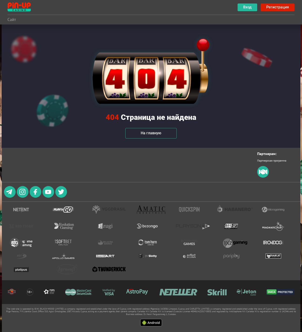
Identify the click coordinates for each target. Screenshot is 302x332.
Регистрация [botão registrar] (277, 7)
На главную (151, 133)
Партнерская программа (271, 160)
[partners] (263, 176)
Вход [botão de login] (247, 7)
